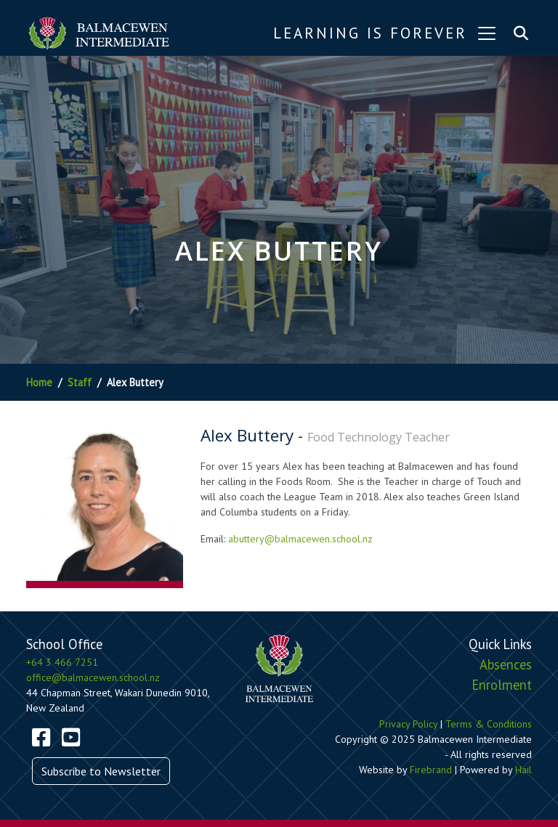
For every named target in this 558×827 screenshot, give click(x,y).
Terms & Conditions (488, 723)
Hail (523, 769)
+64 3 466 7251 (62, 662)
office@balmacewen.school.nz (93, 677)
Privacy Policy (408, 723)
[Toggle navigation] (486, 33)
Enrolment (502, 684)
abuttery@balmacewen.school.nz (300, 538)
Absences (506, 664)
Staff (80, 382)
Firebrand (431, 769)
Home (39, 382)
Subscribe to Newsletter (101, 771)
